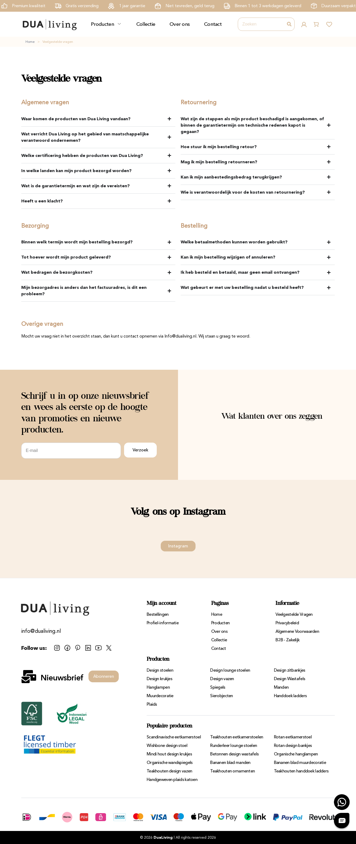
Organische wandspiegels (169, 762)
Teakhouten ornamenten (232, 771)
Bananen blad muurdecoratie (300, 762)
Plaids (152, 704)
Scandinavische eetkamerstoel (174, 736)
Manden (281, 687)
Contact (213, 24)
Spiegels (217, 687)
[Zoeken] (289, 24)
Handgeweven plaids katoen (172, 779)
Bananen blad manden (230, 762)
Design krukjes (159, 678)
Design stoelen (160, 670)
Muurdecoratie (160, 695)
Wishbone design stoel (167, 745)
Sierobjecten (221, 695)
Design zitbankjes (289, 670)
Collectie (145, 24)
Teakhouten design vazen (169, 771)
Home (30, 42)
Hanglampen (158, 687)
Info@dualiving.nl (180, 336)
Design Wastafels (289, 678)
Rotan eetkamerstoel (293, 736)
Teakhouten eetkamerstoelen (236, 736)
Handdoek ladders (290, 695)
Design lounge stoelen (230, 670)
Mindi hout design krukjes (169, 753)
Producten (102, 24)
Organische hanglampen (296, 753)
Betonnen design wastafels (234, 753)
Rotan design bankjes (293, 745)
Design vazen (222, 678)
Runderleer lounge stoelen (233, 745)
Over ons (179, 24)
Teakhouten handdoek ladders (301, 771)
